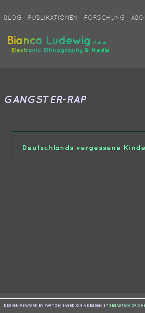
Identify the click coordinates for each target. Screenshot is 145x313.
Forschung (104, 18)
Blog (13, 18)
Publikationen (53, 18)
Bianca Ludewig (60, 47)
